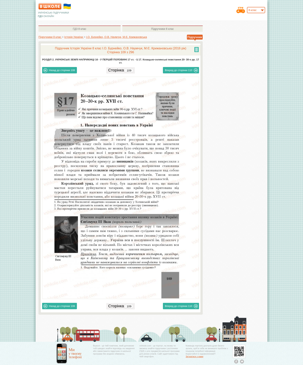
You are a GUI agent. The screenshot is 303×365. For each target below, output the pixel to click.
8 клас (79, 28)
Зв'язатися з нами (194, 356)
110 (181, 70)
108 (59, 70)
